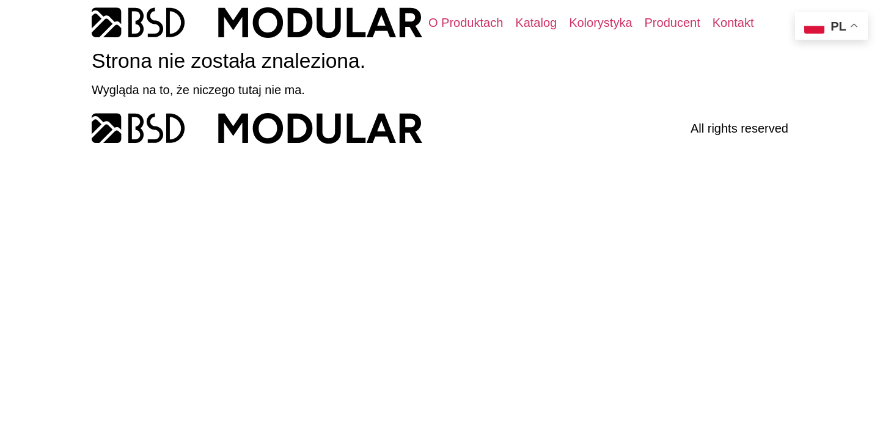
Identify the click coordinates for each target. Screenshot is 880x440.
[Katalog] (536, 22)
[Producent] (672, 22)
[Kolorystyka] (600, 22)
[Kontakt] (733, 22)
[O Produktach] (465, 22)
